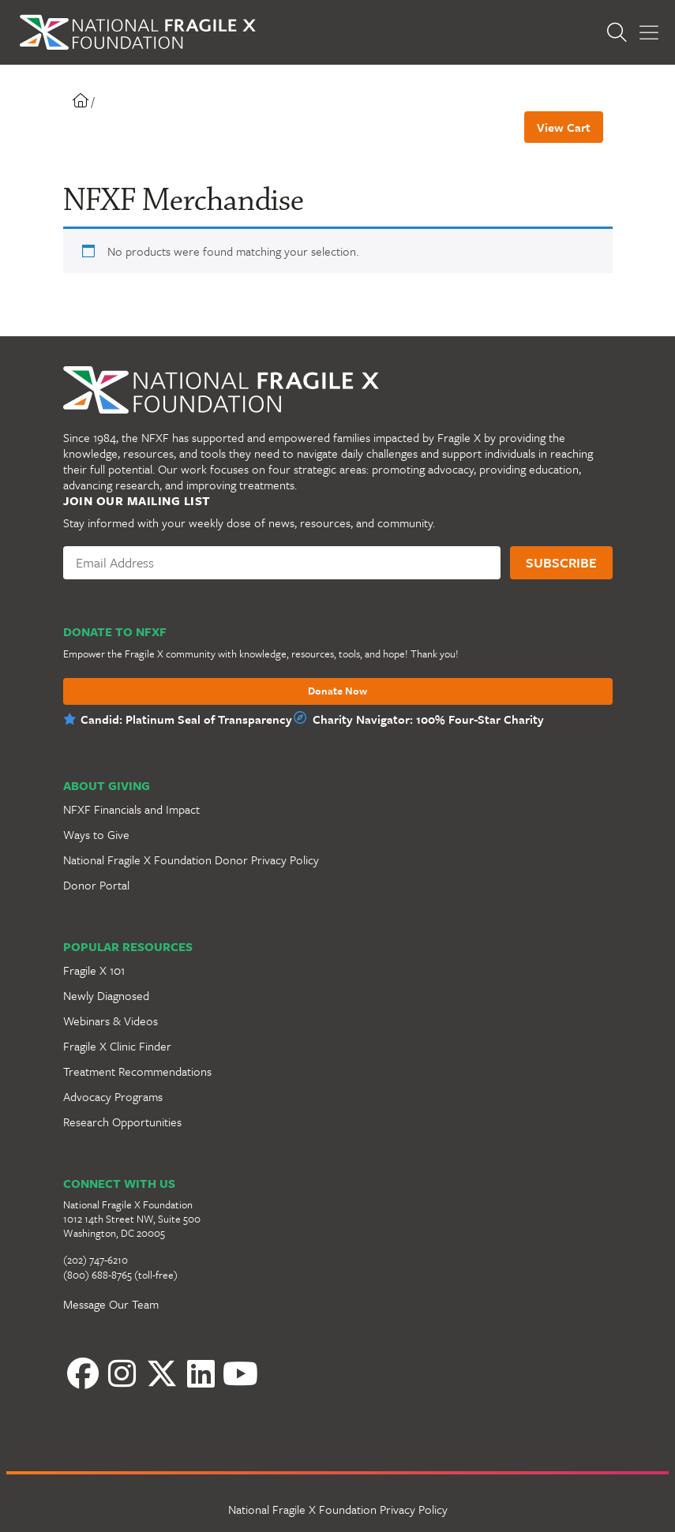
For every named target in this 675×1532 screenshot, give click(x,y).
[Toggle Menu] (648, 32)
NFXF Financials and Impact (131, 809)
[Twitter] (162, 1373)
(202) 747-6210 (95, 1260)
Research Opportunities (122, 1121)
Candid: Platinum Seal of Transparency (186, 719)
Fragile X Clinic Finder (117, 1045)
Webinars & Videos (110, 1020)
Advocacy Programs (113, 1096)
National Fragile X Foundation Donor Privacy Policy (191, 859)
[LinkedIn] (201, 1373)
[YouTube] (241, 1373)
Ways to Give (96, 834)
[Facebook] (83, 1373)
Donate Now (337, 691)
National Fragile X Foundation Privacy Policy (338, 1509)
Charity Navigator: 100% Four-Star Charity (428, 719)
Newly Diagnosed (106, 995)
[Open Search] (620, 32)
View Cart (564, 127)
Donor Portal (96, 884)
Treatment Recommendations (137, 1071)
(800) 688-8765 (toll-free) (120, 1275)
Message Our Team (111, 1304)
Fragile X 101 (94, 970)
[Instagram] (122, 1373)
